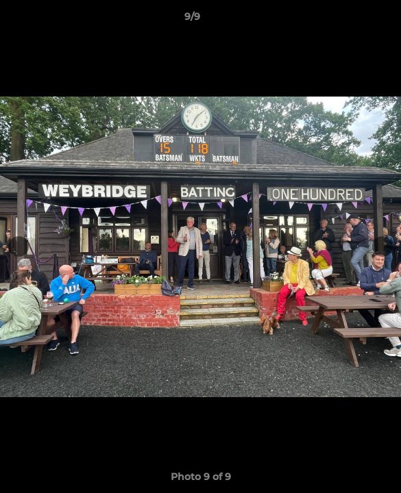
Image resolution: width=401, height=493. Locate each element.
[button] (351, 20)
